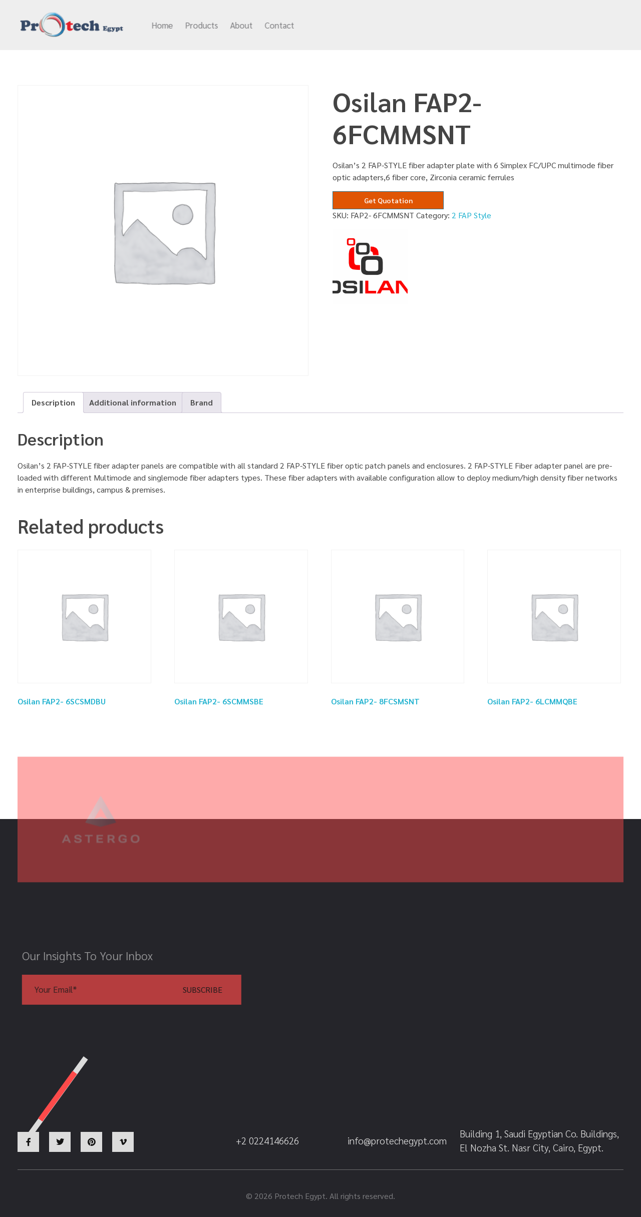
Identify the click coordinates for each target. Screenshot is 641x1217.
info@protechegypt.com (388, 25)
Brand (201, 402)
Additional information (132, 402)
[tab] (53, 402)
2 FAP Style (471, 215)
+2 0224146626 (489, 25)
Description (53, 402)
